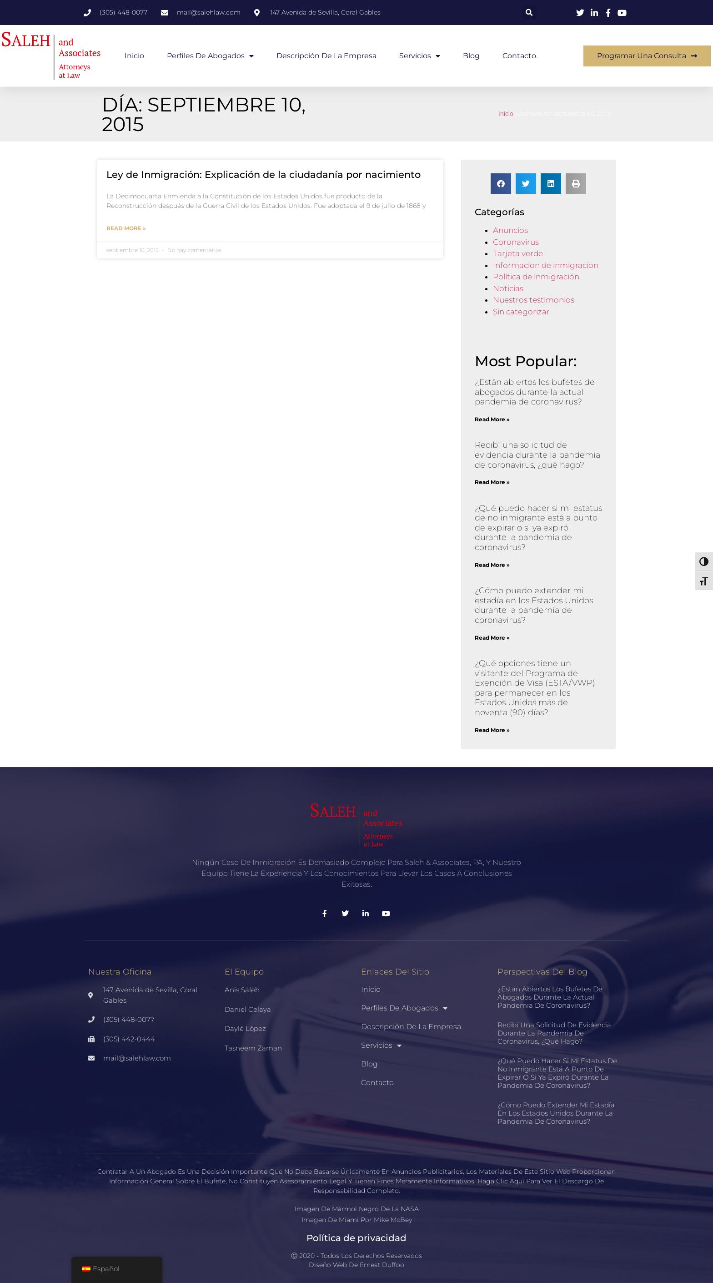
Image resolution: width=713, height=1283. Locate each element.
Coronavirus (516, 242)
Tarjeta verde (518, 253)
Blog (471, 55)
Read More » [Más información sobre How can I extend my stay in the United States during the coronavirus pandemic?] (492, 637)
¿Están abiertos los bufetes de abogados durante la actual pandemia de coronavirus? (535, 392)
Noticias (508, 288)
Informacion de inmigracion (545, 265)
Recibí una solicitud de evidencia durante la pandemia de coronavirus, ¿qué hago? (537, 455)
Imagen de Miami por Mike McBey (356, 1220)
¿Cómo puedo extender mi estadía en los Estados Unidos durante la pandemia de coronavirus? (534, 605)
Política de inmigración (536, 276)
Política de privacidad (356, 1237)
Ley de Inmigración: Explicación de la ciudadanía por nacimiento (263, 174)
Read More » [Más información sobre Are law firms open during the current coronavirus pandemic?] (492, 419)
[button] (529, 12)
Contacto (519, 55)
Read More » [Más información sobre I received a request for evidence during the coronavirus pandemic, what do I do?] (492, 482)
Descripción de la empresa (326, 55)
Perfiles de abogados (210, 56)
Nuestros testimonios (533, 299)
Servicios (419, 56)
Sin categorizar (521, 311)
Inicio (134, 55)
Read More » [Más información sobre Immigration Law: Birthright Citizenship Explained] (126, 228)
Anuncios (510, 230)
